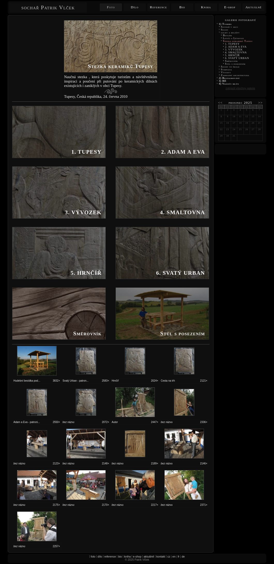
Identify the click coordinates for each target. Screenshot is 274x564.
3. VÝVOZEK (233, 49)
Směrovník (231, 61)
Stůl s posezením (235, 63)
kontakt (160, 556)
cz (169, 556)
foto (93, 556)
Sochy (224, 29)
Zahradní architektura (235, 75)
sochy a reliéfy (230, 32)
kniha (127, 556)
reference (110, 556)
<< (220, 103)
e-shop (137, 556)
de (183, 556)
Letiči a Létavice (233, 38)
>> (260, 103)
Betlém (227, 35)
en (174, 556)
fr (179, 556)
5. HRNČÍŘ (232, 55)
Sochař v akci (229, 26)
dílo (100, 556)
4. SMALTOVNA (236, 52)
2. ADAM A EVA (235, 46)
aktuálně (149, 556)
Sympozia (226, 69)
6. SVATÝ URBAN (237, 58)
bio (120, 556)
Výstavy (226, 72)
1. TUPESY (232, 43)
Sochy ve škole (230, 66)
